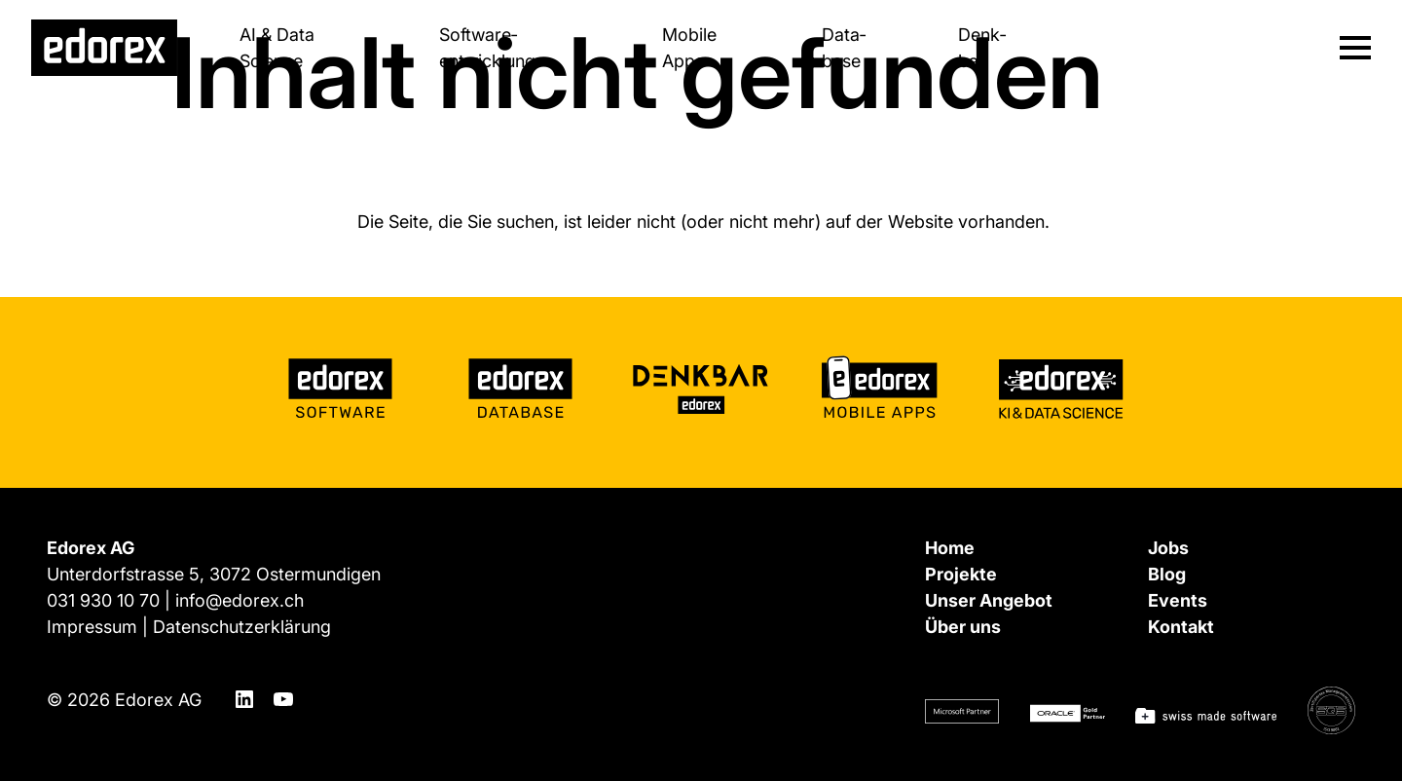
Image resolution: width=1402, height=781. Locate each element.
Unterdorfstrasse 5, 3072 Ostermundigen (214, 574)
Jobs (1168, 548)
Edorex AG (158, 699)
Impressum (92, 626)
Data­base (844, 47)
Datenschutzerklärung (242, 626)
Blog (1167, 574)
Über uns (963, 626)
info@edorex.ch (239, 600)
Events (1177, 600)
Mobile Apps (689, 47)
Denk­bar (982, 47)
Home (950, 548)
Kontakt (1181, 626)
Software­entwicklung (487, 47)
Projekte (961, 574)
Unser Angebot (988, 600)
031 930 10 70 (103, 600)
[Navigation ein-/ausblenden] (1355, 47)
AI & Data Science (277, 47)
